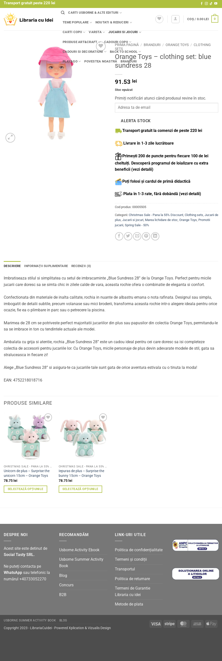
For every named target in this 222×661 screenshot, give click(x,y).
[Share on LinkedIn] (155, 236)
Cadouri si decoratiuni (84, 51)
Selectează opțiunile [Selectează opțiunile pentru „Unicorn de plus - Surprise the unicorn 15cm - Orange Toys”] (26, 489)
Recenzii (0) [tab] (81, 266)
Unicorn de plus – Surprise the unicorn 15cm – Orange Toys (26, 473)
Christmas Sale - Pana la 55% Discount (156, 215)
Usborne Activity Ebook (79, 550)
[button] (175, 19)
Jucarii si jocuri (124, 32)
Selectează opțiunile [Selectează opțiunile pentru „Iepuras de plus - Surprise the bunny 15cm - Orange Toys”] (80, 489)
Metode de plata (129, 604)
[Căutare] (63, 12)
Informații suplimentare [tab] (46, 266)
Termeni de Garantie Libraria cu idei (132, 591)
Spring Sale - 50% (137, 225)
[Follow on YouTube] (215, 3)
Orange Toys (177, 45)
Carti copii (74, 32)
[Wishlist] (159, 19)
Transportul (125, 569)
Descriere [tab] (12, 266)
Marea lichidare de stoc (161, 220)
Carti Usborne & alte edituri (95, 12)
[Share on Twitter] (128, 236)
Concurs (66, 585)
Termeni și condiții (131, 559)
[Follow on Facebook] (201, 3)
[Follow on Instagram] (206, 3)
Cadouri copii (118, 42)
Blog (63, 575)
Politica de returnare (132, 578)
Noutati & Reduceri (113, 22)
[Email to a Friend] (137, 236)
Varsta (97, 32)
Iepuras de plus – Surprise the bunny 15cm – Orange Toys (81, 473)
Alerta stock (136, 121)
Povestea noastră (100, 61)
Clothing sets (194, 215)
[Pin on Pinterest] (146, 236)
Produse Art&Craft (82, 42)
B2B (62, 594)
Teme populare (77, 22)
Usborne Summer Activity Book (81, 562)
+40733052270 (32, 579)
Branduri (129, 61)
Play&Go (72, 61)
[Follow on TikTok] (211, 3)
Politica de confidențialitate (139, 550)
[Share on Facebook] (119, 236)
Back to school (125, 51)
